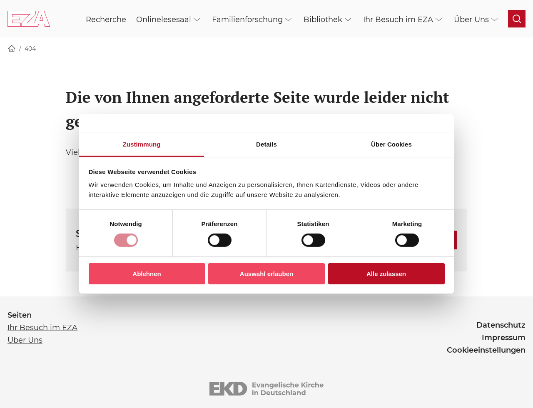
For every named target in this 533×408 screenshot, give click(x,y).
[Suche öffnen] (517, 18)
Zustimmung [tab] (142, 144)
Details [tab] (266, 144)
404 (30, 48)
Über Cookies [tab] (391, 144)
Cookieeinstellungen (486, 350)
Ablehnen (146, 273)
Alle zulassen (386, 273)
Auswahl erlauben (266, 273)
